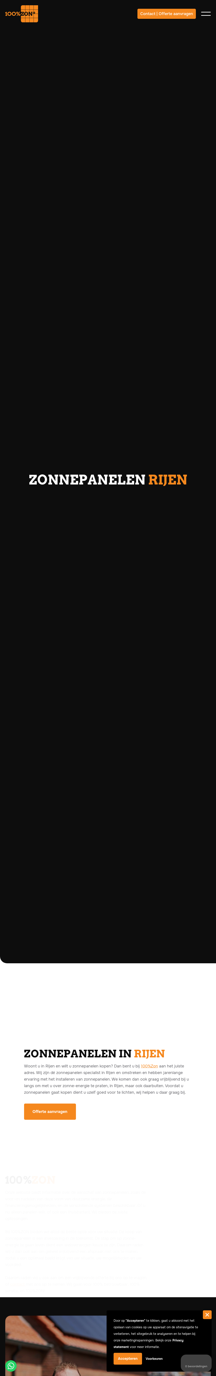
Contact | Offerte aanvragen (166, 13)
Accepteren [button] (128, 1358)
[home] (21, 13)
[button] (207, 1314)
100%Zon (149, 1066)
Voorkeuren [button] (154, 1359)
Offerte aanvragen (50, 1111)
